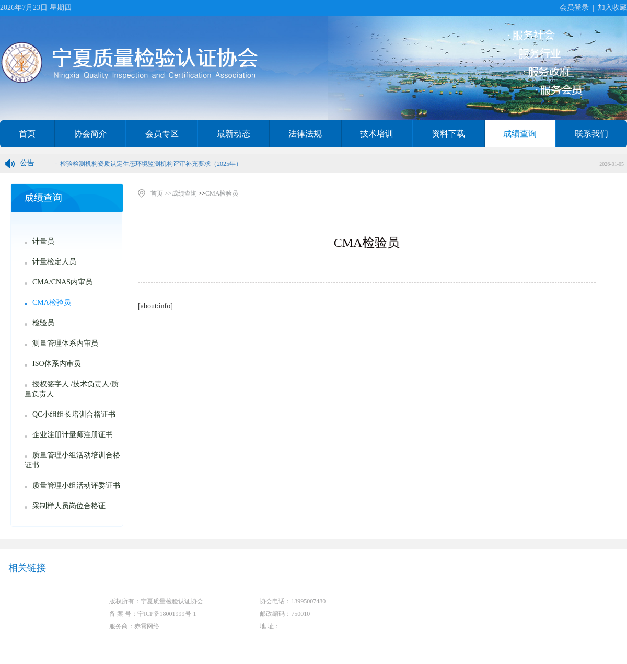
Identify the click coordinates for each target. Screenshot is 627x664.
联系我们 (591, 133)
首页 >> (161, 193)
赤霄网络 (146, 626)
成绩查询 (520, 133)
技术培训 (376, 133)
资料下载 (448, 133)
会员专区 (162, 133)
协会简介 (90, 133)
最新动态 (233, 133)
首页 (27, 133)
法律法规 (305, 133)
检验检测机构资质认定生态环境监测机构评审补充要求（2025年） (151, 163)
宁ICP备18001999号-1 (166, 613)
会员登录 (574, 8)
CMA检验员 (221, 193)
